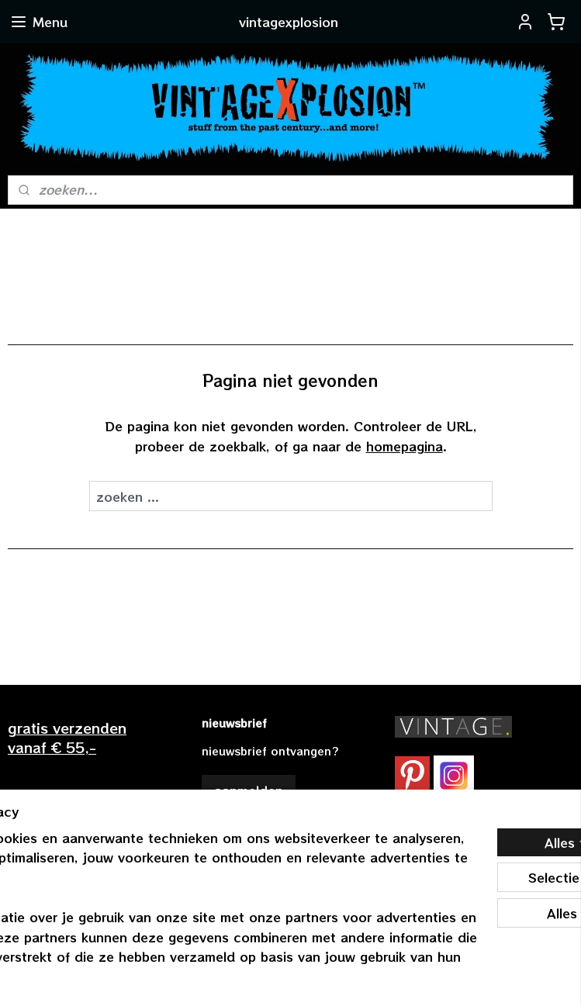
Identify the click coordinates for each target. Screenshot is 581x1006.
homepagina (404, 445)
